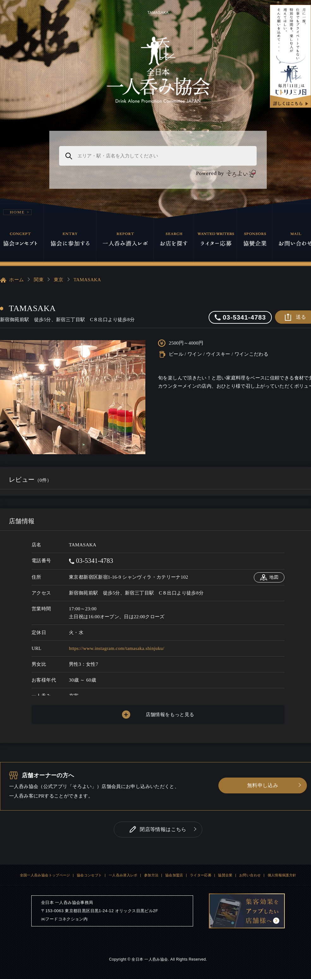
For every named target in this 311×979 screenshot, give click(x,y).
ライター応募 (200, 875)
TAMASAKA (87, 279)
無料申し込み (262, 785)
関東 (39, 279)
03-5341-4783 (91, 560)
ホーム (12, 280)
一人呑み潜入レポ (123, 875)
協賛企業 (225, 875)
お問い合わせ (250, 875)
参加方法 (151, 875)
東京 (59, 279)
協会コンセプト (89, 875)
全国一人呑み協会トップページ (45, 875)
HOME (17, 212)
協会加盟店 (174, 875)
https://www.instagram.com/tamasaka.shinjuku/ (116, 648)
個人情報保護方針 (282, 875)
